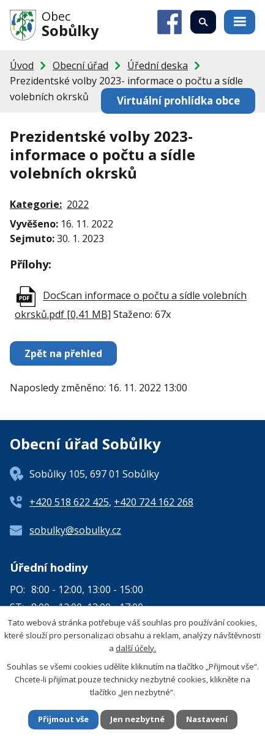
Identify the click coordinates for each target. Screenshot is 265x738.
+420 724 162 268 (153, 502)
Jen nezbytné (137, 719)
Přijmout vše (63, 719)
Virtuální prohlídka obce (178, 101)
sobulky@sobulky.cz (75, 530)
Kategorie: (36, 204)
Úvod (22, 65)
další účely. (136, 648)
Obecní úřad (80, 65)
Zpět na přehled (63, 353)
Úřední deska (157, 65)
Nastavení (207, 719)
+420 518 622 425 (69, 502)
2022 (78, 204)
